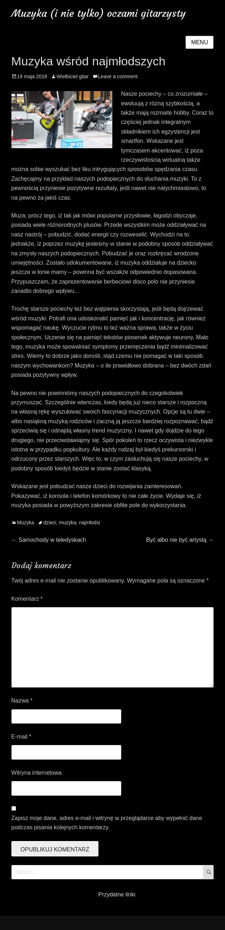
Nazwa (22, 701)
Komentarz (27, 599)
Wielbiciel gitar (72, 76)
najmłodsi (89, 522)
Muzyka (25, 522)
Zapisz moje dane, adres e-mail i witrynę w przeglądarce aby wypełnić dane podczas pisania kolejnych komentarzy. (106, 822)
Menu (199, 42)
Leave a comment (118, 76)
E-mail (21, 737)
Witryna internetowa (36, 773)
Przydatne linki (116, 894)
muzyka (67, 522)
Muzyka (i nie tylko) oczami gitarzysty (98, 13)
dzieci (50, 522)
